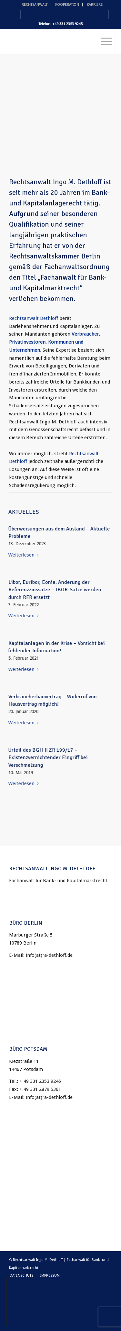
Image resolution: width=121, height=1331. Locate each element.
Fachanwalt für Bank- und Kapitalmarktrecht (58, 880)
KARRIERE (95, 5)
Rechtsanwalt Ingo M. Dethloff (55, 184)
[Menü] (103, 41)
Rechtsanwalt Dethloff (33, 320)
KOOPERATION (67, 5)
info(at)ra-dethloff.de (49, 955)
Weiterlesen (27, 555)
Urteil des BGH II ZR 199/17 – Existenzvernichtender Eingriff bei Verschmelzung (50, 757)
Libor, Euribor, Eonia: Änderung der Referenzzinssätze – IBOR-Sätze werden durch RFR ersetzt (57, 589)
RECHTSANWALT (34, 5)
